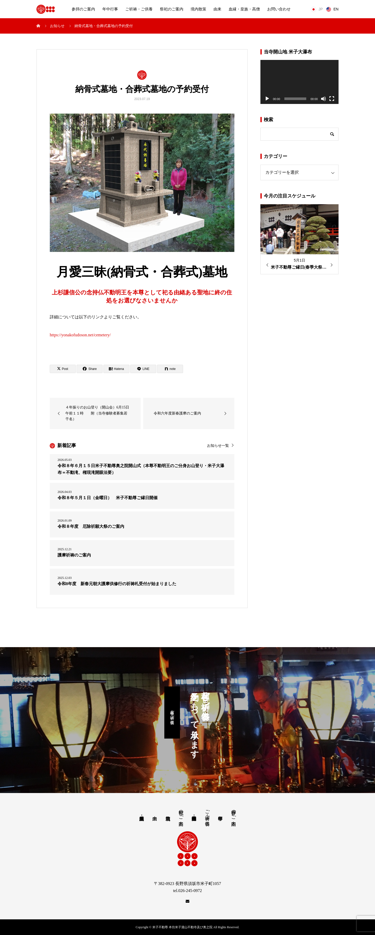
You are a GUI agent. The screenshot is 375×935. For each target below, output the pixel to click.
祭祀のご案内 (171, 9)
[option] (299, 239)
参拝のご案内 (83, 9)
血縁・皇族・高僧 (244, 9)
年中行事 (110, 9)
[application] (299, 82)
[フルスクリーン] (331, 98)
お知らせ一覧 (218, 446)
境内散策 (198, 9)
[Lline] (143, 369)
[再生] (267, 98)
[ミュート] (323, 98)
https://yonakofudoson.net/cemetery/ (80, 335)
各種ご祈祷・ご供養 (172, 712)
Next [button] (333, 265)
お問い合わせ (279, 9)
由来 (217, 9)
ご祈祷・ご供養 (139, 9)
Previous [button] (265, 265)
